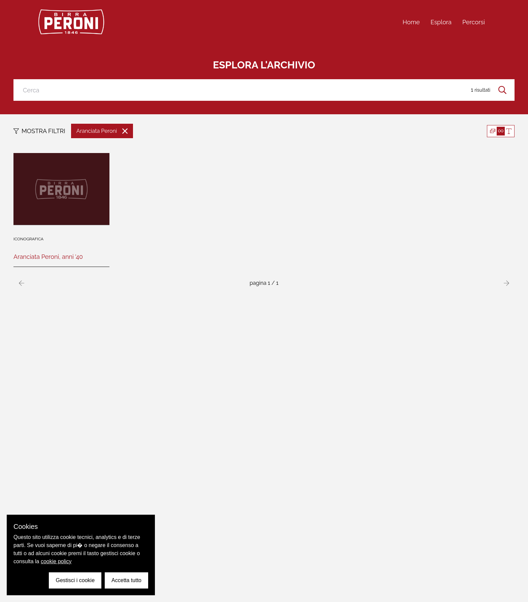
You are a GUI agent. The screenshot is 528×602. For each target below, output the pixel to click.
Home (411, 22)
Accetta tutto (126, 580)
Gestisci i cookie (75, 580)
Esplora (441, 22)
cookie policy (56, 561)
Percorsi (473, 22)
